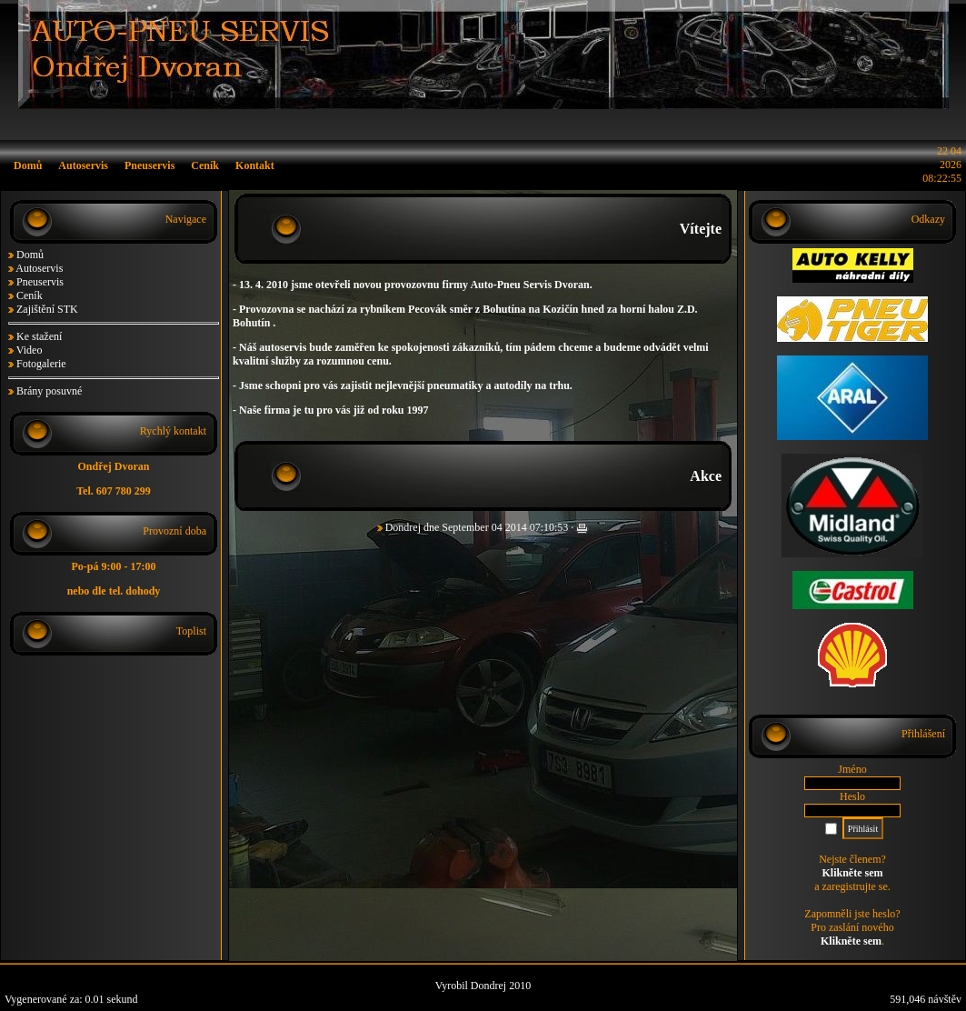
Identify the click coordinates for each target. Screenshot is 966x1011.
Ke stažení (39, 336)
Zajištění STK (47, 309)
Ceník (29, 295)
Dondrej (403, 527)
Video (29, 350)
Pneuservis (40, 281)
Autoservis (39, 268)
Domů (30, 254)
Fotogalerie (41, 363)
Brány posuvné (49, 391)
